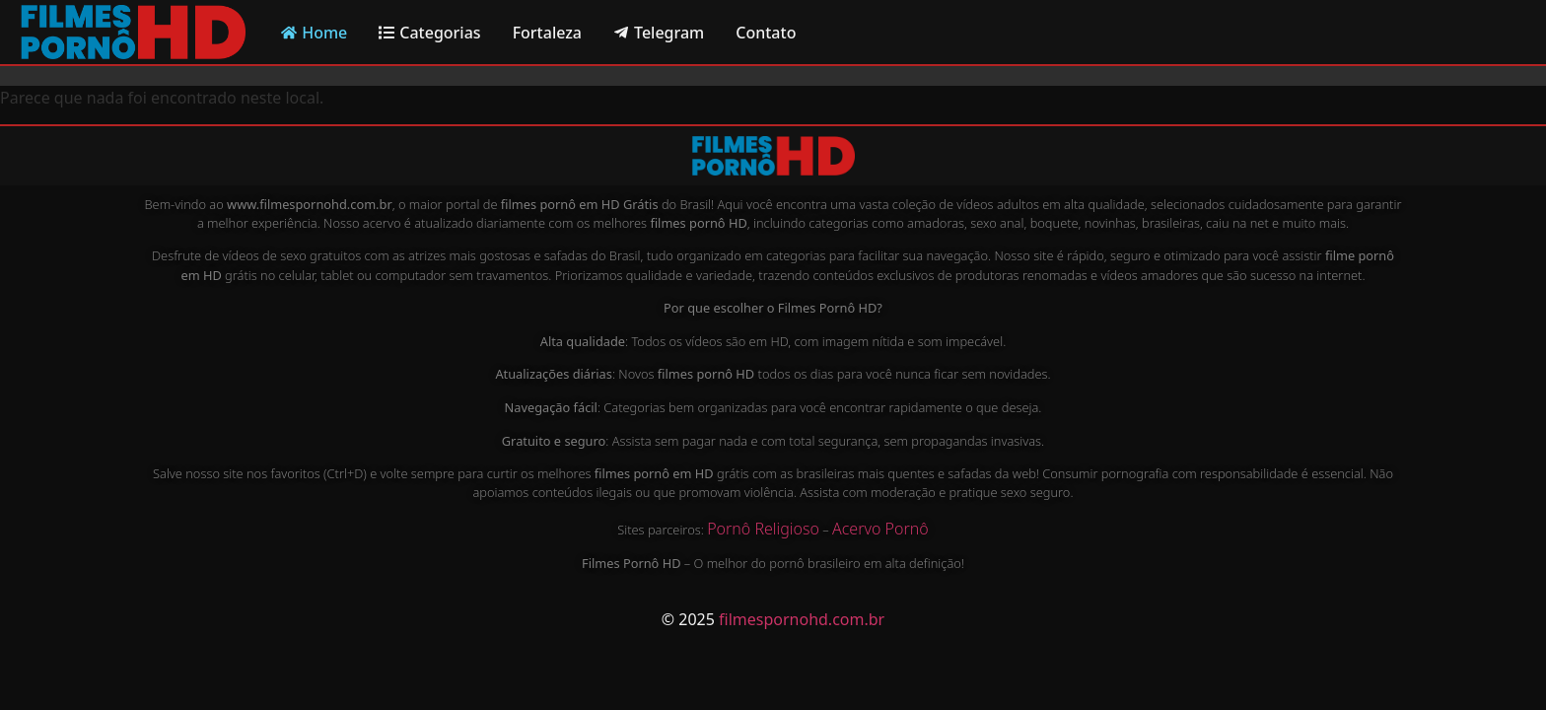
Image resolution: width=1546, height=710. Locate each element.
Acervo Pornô (880, 528)
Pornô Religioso (763, 528)
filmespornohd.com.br (801, 619)
